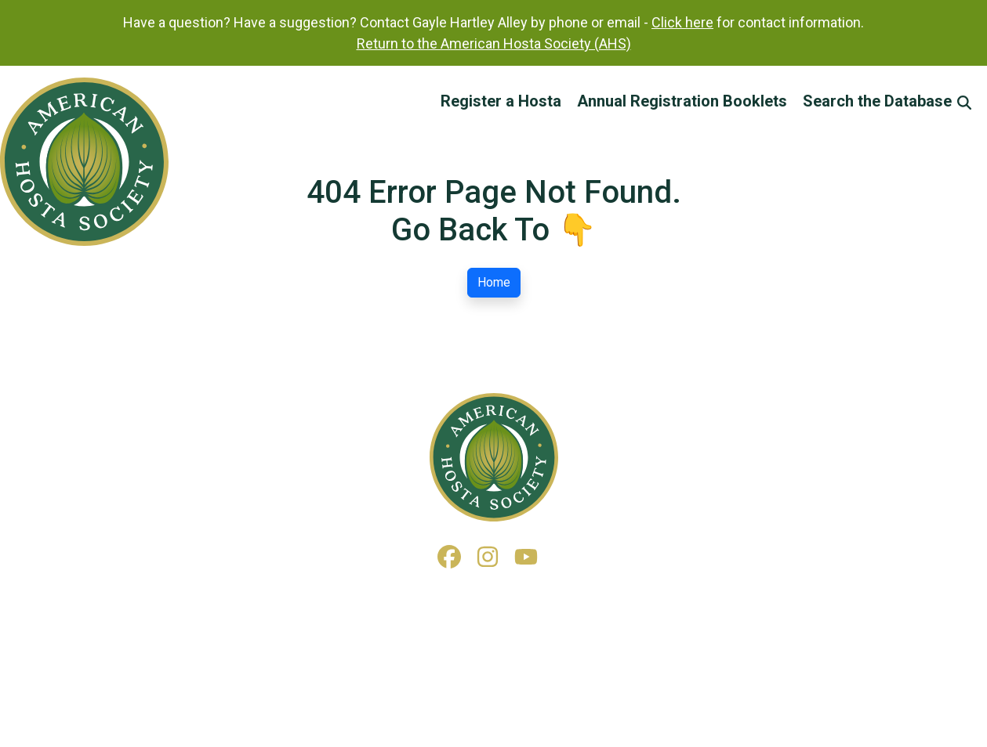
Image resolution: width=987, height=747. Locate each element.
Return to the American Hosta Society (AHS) (494, 43)
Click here (682, 22)
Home (493, 282)
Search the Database (887, 101)
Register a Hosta (501, 101)
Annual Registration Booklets (682, 101)
